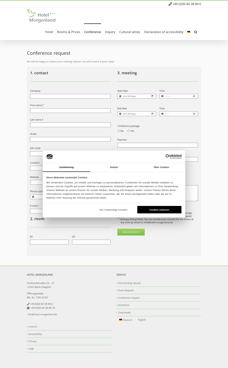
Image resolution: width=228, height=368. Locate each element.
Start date (122, 90)
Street (33, 133)
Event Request (126, 290)
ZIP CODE (35, 148)
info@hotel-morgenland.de (42, 314)
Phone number (38, 191)
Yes (132, 130)
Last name (36, 119)
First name (37, 105)
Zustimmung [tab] (66, 167)
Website (34, 177)
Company (35, 90)
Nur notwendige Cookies (113, 209)
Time (162, 90)
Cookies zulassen (159, 209)
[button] (195, 31)
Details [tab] (114, 167)
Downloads (124, 312)
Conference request (128, 297)
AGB (31, 348)
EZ (31, 236)
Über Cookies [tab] (161, 167)
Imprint (33, 326)
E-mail (34, 205)
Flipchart (122, 139)
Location (34, 162)
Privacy (33, 341)
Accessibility (35, 334)
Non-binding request (129, 283)
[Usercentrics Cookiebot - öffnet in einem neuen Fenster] (168, 156)
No (122, 130)
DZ (73, 236)
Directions (123, 305)
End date (122, 108)
